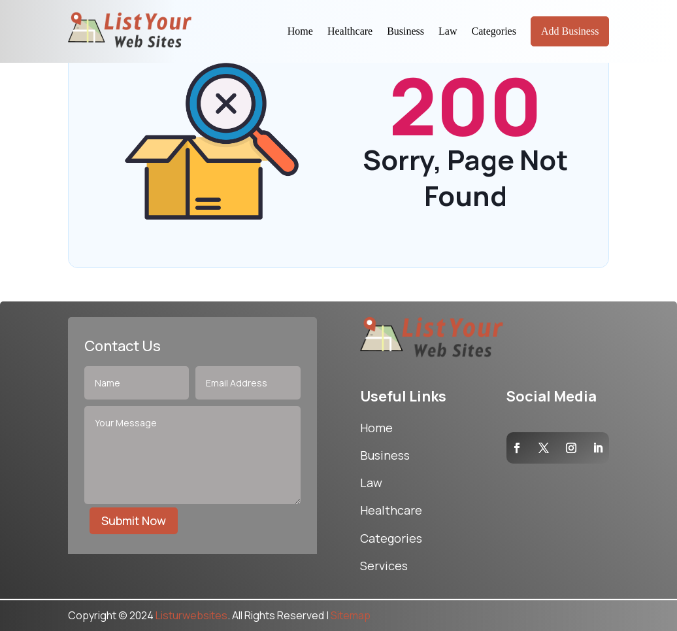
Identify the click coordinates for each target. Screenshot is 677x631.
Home (300, 31)
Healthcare (349, 31)
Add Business (570, 31)
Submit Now (133, 520)
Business (405, 31)
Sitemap (351, 615)
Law (447, 31)
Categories (494, 31)
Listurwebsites (191, 615)
